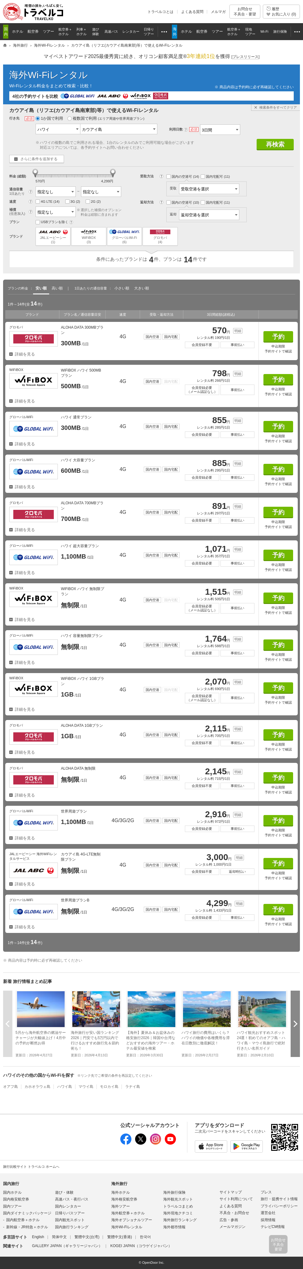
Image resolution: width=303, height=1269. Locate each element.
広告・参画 (229, 1220)
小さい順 (121, 288)
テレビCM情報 (273, 1227)
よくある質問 (192, 12)
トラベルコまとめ (178, 1206)
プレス (266, 1192)
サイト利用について (236, 1199)
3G (72, 201)
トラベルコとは (160, 12)
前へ (8, 1023)
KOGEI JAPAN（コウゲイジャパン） (141, 1246)
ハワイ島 (64, 1086)
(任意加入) (17, 213)
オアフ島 (10, 1086)
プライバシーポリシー (279, 1206)
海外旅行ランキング (180, 1220)
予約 (278, 336)
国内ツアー (12, 1206)
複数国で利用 (105, 118)
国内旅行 (11, 1183)
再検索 (275, 144)
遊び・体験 (64, 1192)
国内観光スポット (70, 1220)
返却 (204, 214)
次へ (295, 1023)
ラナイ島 (132, 1086)
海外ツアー (120, 1206)
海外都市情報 (174, 1227)
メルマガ (218, 12)
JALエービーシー (53, 236)
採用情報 (268, 1220)
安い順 (41, 288)
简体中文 (59, 1237)
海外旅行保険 (174, 1192)
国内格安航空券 (16, 1199)
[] (246, 57)
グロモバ (160, 236)
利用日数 (176, 129)
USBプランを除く (52, 222)
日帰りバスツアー (70, 1213)
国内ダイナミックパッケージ (27, 1213)
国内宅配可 (215, 176)
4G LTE (47, 201)
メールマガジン (232, 1227)
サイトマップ (231, 1192)
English (38, 1237)
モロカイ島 (109, 1086)
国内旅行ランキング (71, 1227)
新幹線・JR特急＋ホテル (27, 1227)
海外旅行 (119, 1183)
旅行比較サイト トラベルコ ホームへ (31, 1166)
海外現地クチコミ (178, 1213)
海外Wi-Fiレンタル (48, 75)
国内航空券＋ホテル (23, 1220)
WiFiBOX (89, 236)
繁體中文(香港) (119, 1237)
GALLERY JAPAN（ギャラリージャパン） (67, 1246)
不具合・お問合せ (234, 1213)
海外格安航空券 (124, 1199)
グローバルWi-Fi (124, 236)
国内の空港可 (182, 176)
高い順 (57, 288)
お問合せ (245, 11)
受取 (204, 188)
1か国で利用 (49, 118)
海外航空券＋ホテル (128, 1213)
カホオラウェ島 (37, 1086)
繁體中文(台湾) (87, 1237)
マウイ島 (86, 1086)
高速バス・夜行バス (71, 1199)
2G (93, 201)
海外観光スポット (178, 1199)
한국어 (145, 1237)
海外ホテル (120, 1192)
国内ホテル (12, 1192)
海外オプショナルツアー (131, 1220)
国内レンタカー (68, 1206)
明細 (237, 331)
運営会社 (268, 1213)
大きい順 (141, 288)
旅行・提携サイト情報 (279, 1199)
